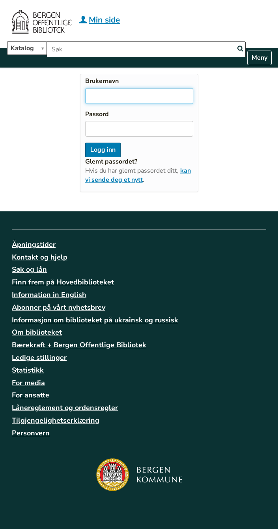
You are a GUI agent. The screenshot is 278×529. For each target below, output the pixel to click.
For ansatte (30, 395)
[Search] (240, 48)
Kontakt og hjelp (39, 257)
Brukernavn (102, 81)
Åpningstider (34, 244)
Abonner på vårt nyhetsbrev (58, 307)
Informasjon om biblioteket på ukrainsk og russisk (95, 320)
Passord (97, 114)
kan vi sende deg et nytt (138, 175)
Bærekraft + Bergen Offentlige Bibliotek (79, 345)
